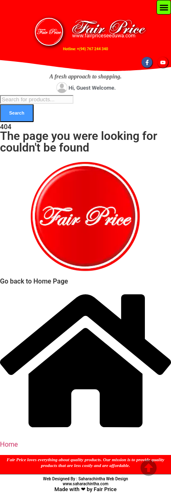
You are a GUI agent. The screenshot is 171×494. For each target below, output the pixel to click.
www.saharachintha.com (85, 484)
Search (16, 112)
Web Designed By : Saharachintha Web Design (85, 479)
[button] (163, 7)
